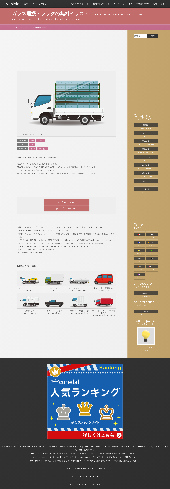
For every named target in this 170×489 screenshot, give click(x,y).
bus (145, 160)
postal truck (103, 284)
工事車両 (145, 141)
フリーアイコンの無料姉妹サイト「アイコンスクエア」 (85, 469)
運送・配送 (42, 149)
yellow (139, 253)
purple (139, 277)
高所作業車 (29, 305)
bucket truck (30, 307)
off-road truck (54, 307)
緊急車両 (145, 149)
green (152, 253)
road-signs (146, 192)
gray (139, 261)
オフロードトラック (54, 305)
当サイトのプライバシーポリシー (85, 476)
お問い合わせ (158, 4)
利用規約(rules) (142, 4)
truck (54, 284)
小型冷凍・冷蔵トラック (79, 305)
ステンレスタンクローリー (79, 282)
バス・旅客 (145, 157)
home (14, 27)
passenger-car (145, 128)
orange (152, 245)
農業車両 (145, 165)
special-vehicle (146, 176)
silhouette (146, 296)
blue (139, 245)
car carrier (29, 284)
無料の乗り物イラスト (80, 4)
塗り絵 (146, 312)
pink (152, 269)
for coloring (145, 315)
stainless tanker (79, 284)
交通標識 (145, 189)
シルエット (145, 293)
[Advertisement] (66, 50)
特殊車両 (145, 173)
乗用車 (146, 125)
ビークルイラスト (40, 4)
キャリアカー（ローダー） (29, 282)
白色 (32, 145)
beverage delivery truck (104, 309)
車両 (32, 140)
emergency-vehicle (145, 152)
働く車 (33, 149)
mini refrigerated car (79, 307)
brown (139, 269)
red (139, 237)
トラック (23, 27)
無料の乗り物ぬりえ (101, 4)
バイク (146, 181)
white (152, 237)
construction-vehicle (146, 144)
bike (145, 184)
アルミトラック (54, 282)
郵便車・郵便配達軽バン (103, 282)
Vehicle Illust (18, 4)
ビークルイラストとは (123, 4)
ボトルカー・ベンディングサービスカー (103, 306)
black (152, 261)
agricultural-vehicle (146, 168)
